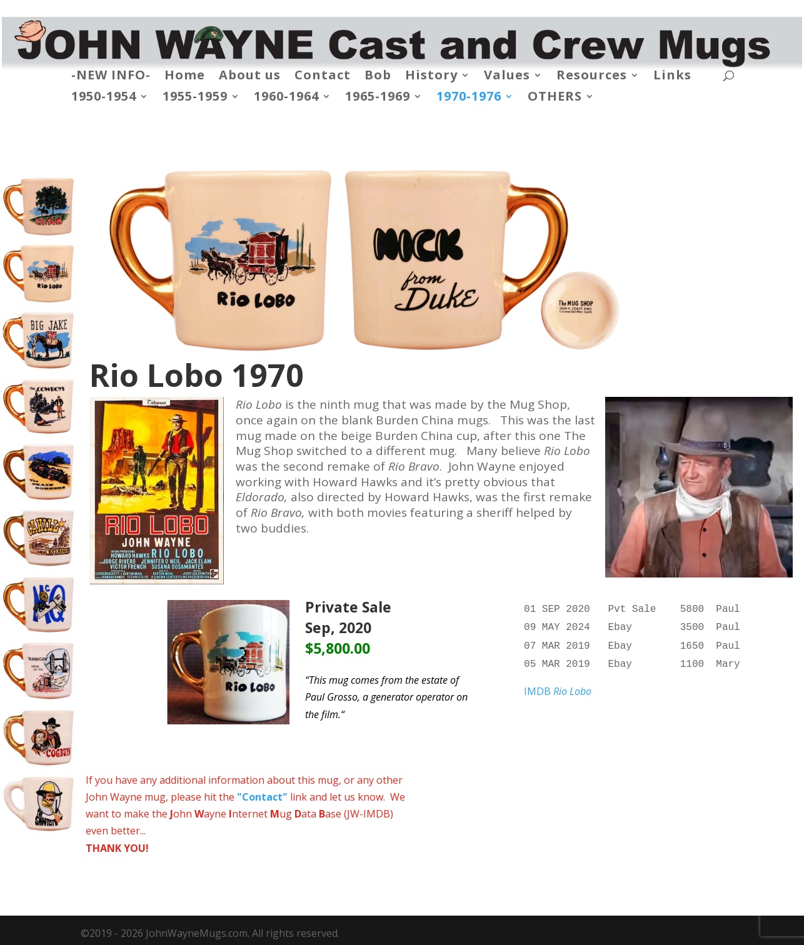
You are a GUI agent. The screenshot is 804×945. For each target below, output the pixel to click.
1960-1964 (286, 98)
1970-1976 (468, 98)
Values (507, 77)
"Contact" (262, 797)
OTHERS (555, 98)
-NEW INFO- (111, 77)
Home (184, 77)
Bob (377, 77)
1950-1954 (103, 98)
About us (250, 77)
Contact (322, 77)
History (431, 77)
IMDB (557, 686)
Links (672, 77)
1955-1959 (195, 98)
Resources (591, 77)
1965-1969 (377, 98)
